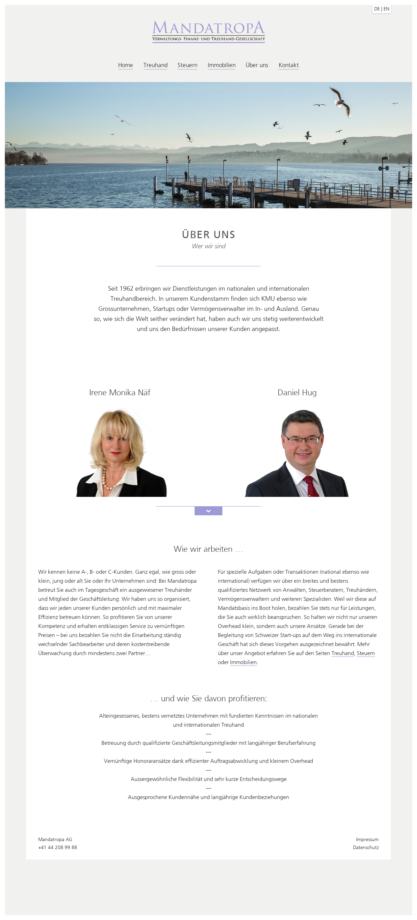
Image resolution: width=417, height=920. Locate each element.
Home (125, 65)
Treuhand (155, 65)
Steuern (187, 65)
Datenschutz (366, 847)
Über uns (257, 65)
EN (386, 9)
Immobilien (222, 65)
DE (377, 9)
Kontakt (289, 65)
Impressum (367, 839)
